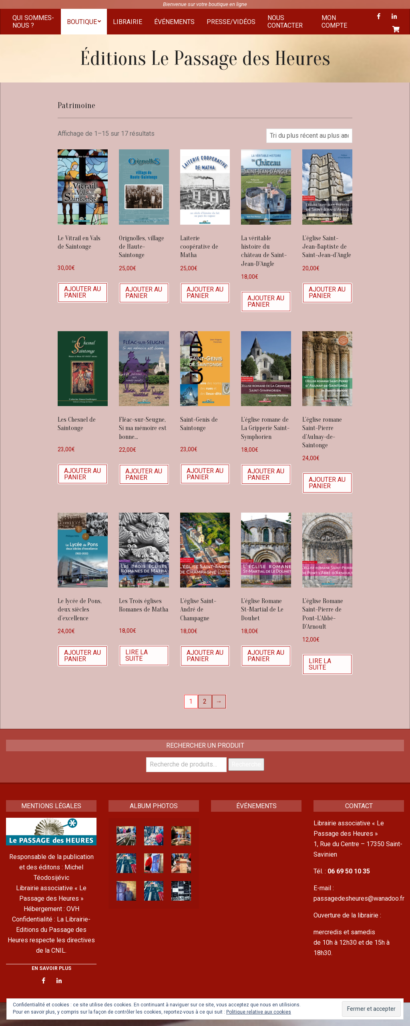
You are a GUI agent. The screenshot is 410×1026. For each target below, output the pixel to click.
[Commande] (309, 136)
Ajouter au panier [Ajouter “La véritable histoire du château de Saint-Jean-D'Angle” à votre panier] (265, 301)
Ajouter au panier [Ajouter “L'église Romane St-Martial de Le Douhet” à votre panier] (265, 656)
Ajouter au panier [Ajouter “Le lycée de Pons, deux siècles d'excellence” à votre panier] (82, 656)
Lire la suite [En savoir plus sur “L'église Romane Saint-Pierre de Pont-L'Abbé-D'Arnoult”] (320, 664)
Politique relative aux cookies (258, 1012)
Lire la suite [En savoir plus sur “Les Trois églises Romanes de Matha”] (136, 655)
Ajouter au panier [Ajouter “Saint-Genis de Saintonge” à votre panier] (205, 474)
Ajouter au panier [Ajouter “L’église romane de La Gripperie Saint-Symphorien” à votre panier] (265, 474)
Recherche (246, 764)
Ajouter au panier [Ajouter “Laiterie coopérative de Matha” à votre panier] (205, 293)
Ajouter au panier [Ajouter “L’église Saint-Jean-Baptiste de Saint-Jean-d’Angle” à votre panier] (327, 293)
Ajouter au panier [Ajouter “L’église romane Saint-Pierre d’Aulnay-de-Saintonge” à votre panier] (327, 483)
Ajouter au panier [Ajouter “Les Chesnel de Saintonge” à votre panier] (82, 474)
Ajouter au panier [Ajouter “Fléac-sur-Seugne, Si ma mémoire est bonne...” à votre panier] (143, 474)
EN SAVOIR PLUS (51, 968)
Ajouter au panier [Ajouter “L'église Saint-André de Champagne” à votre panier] (205, 656)
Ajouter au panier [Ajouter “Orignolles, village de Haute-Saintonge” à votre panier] (143, 293)
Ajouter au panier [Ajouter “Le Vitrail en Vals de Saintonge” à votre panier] (82, 292)
